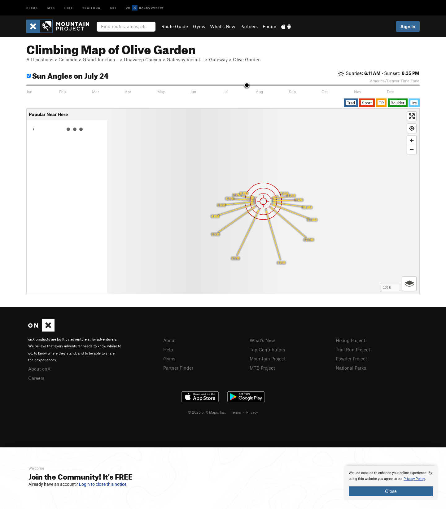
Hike (68, 8)
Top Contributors (267, 349)
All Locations (39, 59)
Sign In (407, 26)
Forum (269, 26)
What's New (222, 26)
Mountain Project (268, 358)
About (169, 340)
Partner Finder (178, 368)
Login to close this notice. (103, 484)
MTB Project (262, 368)
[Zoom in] (411, 140)
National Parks (351, 368)
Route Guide (174, 26)
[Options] (409, 284)
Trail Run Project (353, 349)
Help (168, 349)
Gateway (218, 59)
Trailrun (91, 8)
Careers (36, 378)
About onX (39, 369)
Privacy (252, 412)
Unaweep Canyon (142, 59)
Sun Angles (67, 75)
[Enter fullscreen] (411, 116)
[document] (391, 483)
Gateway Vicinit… (185, 59)
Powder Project (351, 358)
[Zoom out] (411, 149)
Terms (236, 412)
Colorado (68, 59)
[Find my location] (411, 128)
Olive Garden (247, 59)
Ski (113, 8)
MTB (51, 8)
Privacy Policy (414, 479)
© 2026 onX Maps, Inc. (207, 412)
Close (391, 491)
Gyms (199, 26)
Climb (32, 8)
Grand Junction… (101, 59)
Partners (249, 26)
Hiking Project (350, 340)
